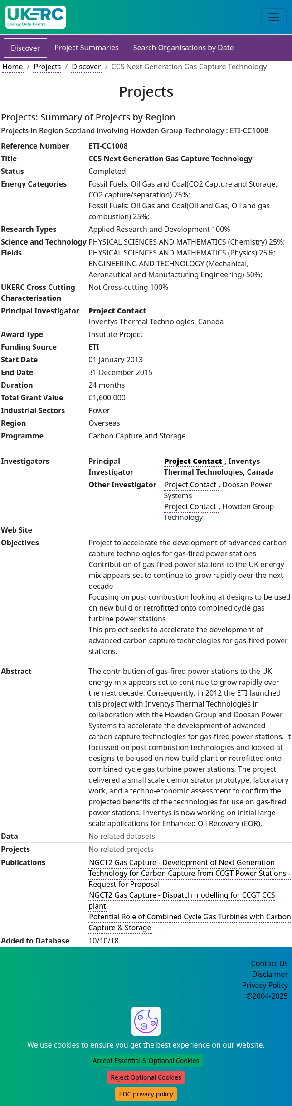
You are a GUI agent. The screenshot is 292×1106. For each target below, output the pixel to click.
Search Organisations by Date (183, 48)
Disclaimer (270, 974)
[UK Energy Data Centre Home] (35, 17)
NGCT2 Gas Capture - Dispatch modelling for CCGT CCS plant (181, 900)
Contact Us (269, 963)
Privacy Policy (265, 985)
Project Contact (191, 485)
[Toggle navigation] (274, 17)
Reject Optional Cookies (146, 1077)
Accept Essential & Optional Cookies (146, 1060)
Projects (47, 67)
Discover (25, 48)
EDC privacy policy (146, 1094)
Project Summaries (86, 48)
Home (12, 67)
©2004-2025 (267, 996)
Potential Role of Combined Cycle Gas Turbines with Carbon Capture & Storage (189, 922)
